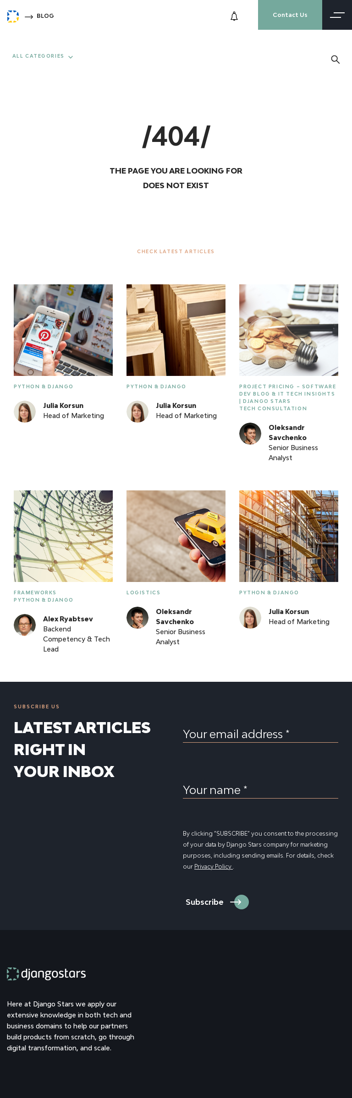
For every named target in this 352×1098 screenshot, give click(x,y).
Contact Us (290, 14)
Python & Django (44, 386)
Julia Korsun (63, 405)
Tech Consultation (273, 408)
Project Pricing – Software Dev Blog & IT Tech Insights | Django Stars (287, 394)
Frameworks (35, 592)
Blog (45, 15)
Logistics (143, 592)
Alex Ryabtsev (68, 619)
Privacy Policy (213, 866)
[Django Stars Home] (13, 14)
